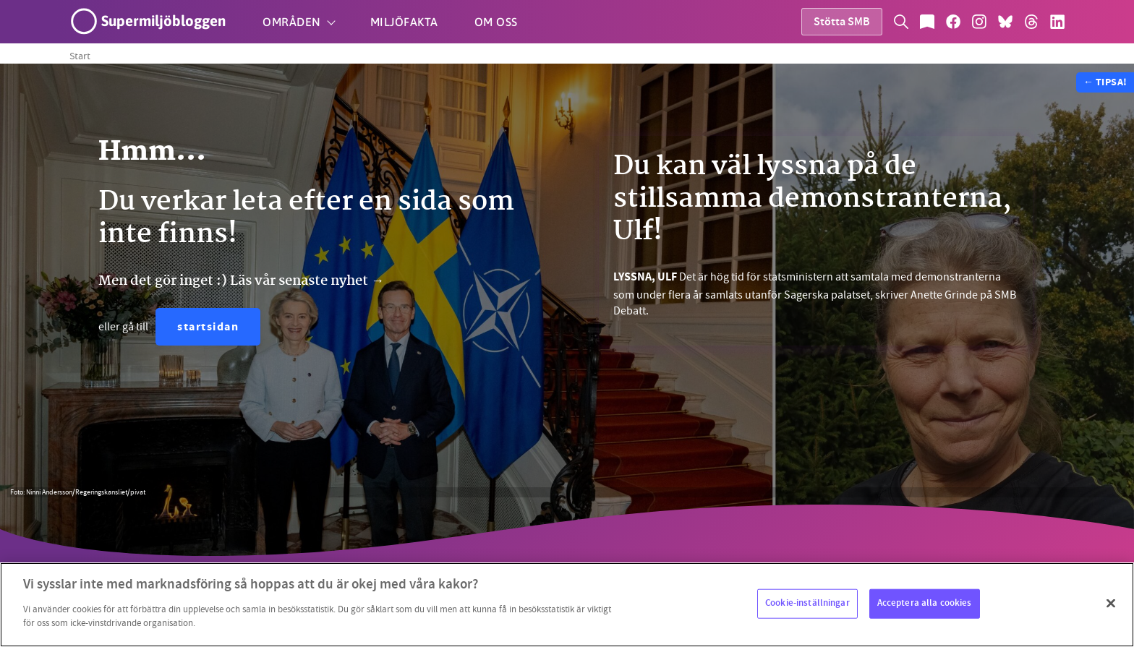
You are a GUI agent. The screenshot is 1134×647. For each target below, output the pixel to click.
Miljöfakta (404, 21)
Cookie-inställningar (807, 603)
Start (79, 55)
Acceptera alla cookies (924, 603)
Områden (292, 21)
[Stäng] (1111, 603)
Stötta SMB (842, 23)
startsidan (208, 328)
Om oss (496, 21)
